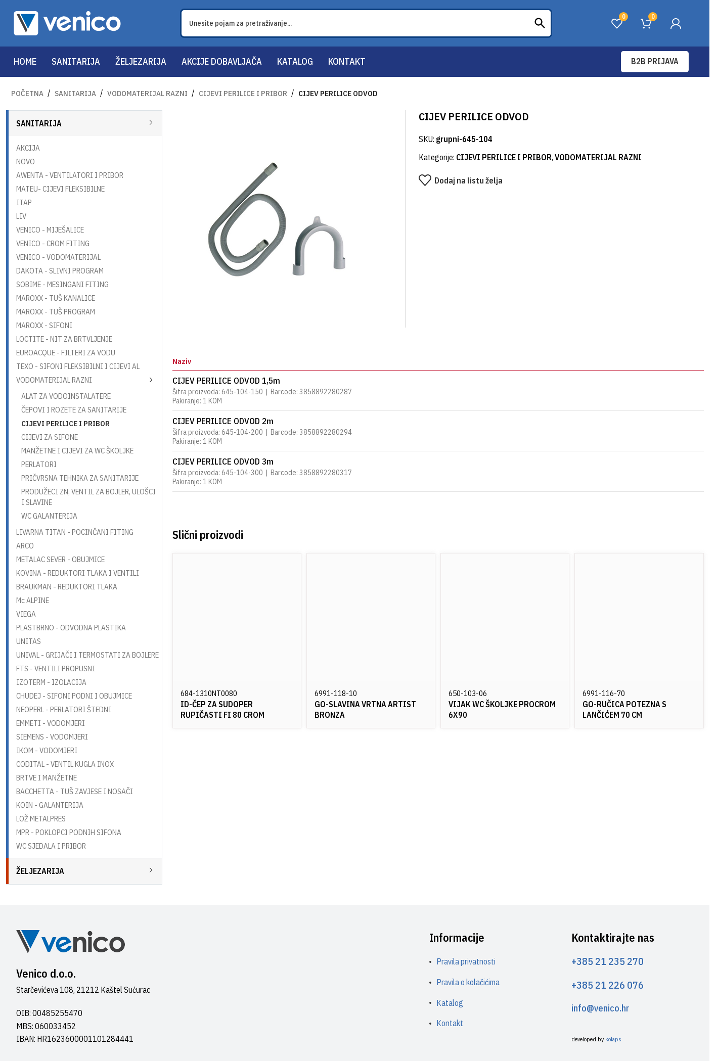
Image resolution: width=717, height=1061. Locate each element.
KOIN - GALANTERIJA (49, 805)
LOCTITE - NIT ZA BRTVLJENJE (64, 339)
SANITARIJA (75, 93)
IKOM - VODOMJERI (46, 750)
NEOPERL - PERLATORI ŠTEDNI (63, 709)
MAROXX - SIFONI (44, 325)
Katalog (449, 1003)
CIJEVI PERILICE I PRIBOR (243, 93)
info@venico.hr (600, 1008)
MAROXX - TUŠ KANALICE (55, 298)
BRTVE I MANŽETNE (46, 777)
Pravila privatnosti (466, 961)
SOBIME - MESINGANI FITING (62, 284)
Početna (27, 93)
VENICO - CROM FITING (52, 243)
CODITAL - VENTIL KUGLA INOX (65, 764)
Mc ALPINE (32, 600)
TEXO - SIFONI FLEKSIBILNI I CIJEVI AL (78, 366)
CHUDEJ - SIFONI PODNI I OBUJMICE (74, 696)
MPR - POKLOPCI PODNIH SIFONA (68, 832)
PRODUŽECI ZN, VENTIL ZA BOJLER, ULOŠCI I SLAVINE (88, 497)
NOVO (25, 161)
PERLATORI (39, 464)
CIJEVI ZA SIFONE (49, 437)
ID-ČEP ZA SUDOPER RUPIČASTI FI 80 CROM (222, 709)
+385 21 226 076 (607, 985)
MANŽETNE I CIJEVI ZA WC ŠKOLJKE (77, 450)
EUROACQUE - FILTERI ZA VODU (65, 352)
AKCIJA (28, 148)
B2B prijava (655, 61)
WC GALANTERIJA (49, 516)
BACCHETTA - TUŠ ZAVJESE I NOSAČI (74, 791)
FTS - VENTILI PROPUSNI (55, 668)
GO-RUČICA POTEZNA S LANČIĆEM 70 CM (624, 709)
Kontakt (449, 1023)
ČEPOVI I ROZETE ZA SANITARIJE (73, 409)
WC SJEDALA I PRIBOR (51, 846)
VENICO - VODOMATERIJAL (58, 257)
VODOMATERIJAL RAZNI (147, 93)
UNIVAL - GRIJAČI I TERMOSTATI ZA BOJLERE (87, 655)
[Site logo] (67, 22)
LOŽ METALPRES (41, 818)
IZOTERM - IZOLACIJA (51, 682)
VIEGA (26, 614)
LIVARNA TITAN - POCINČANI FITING (74, 532)
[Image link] (70, 941)
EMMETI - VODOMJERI (50, 723)
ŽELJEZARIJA (40, 871)
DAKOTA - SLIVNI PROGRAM (60, 270)
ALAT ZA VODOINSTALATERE (66, 396)
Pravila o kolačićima (468, 982)
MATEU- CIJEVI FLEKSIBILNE (60, 189)
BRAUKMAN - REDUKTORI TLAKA (66, 586)
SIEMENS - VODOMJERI (52, 737)
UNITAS (28, 641)
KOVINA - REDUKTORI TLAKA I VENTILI (77, 573)
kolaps (613, 1039)
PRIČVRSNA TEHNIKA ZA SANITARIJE (80, 478)
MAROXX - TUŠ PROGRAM (55, 311)
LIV (21, 216)
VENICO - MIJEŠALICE (50, 230)
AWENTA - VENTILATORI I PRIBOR (69, 175)
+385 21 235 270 (607, 961)
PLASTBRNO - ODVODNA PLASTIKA (71, 627)
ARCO (25, 545)
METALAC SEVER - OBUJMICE (60, 559)
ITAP (24, 202)
